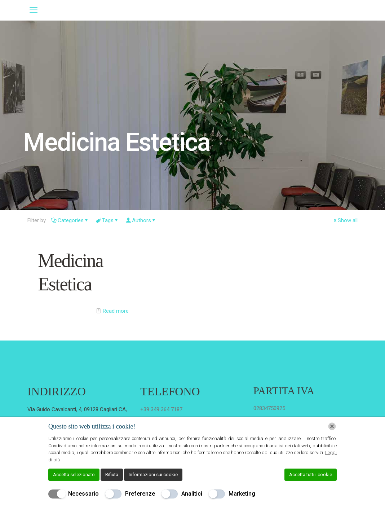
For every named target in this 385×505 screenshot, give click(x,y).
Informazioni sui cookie (153, 474)
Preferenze (140, 493)
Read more (116, 311)
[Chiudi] (332, 426)
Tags (107, 220)
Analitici (191, 493)
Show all (345, 220)
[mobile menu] (33, 10)
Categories (70, 220)
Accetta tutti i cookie (310, 474)
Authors (140, 220)
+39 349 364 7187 (161, 409)
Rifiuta (111, 474)
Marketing (242, 493)
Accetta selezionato (74, 474)
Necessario (83, 493)
